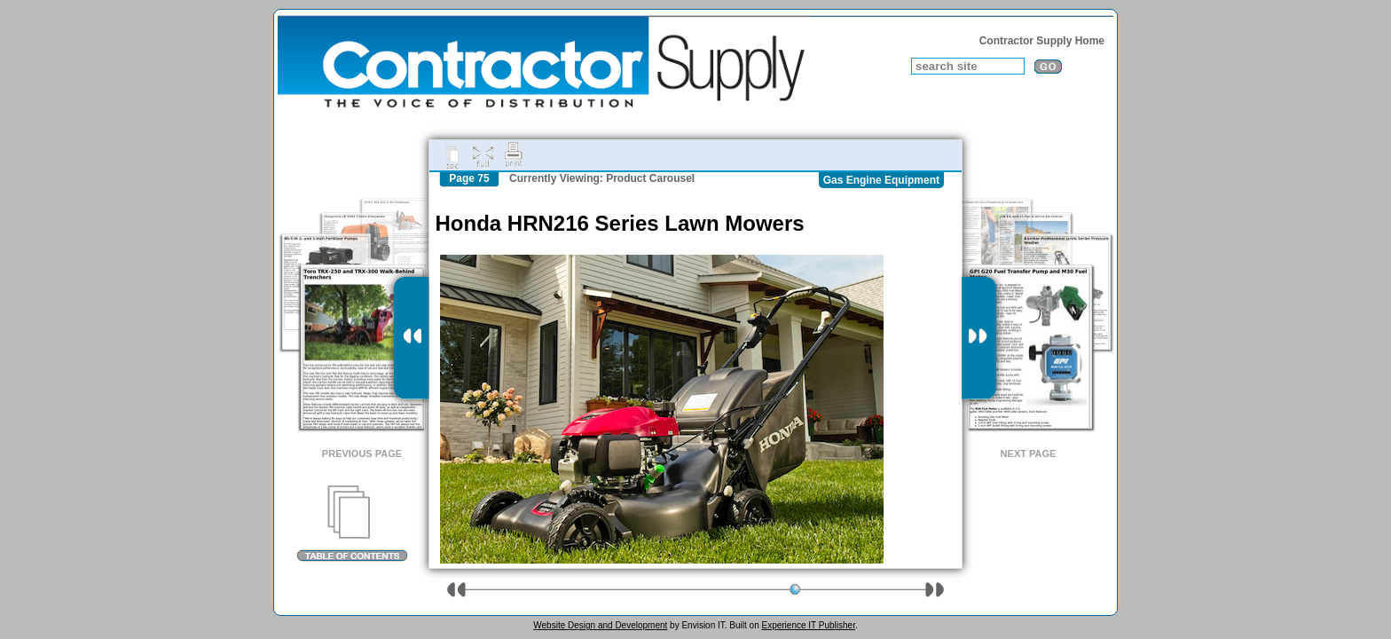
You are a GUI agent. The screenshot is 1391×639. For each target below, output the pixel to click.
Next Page (1029, 453)
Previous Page (362, 453)
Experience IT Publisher (807, 625)
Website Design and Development (600, 625)
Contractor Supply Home (1041, 41)
